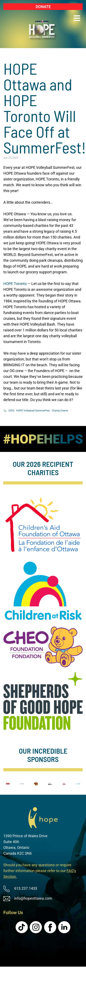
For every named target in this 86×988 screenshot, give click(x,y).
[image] (43, 439)
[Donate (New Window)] (43, 6)
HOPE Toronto (15, 283)
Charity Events (60, 410)
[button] (77, 18)
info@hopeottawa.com (33, 898)
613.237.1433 (25, 888)
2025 (11, 410)
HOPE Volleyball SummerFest (33, 410)
